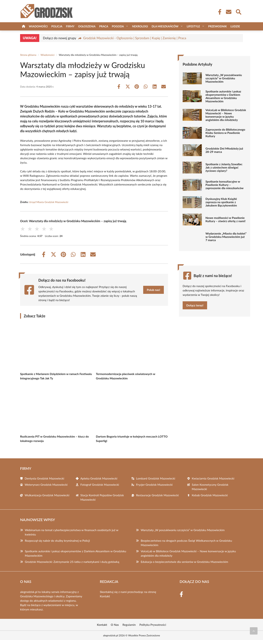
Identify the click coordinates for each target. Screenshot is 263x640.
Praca (103, 26)
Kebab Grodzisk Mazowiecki (210, 495)
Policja (56, 26)
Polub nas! (153, 289)
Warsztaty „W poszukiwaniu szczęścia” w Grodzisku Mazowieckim (223, 78)
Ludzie (235, 26)
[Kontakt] (228, 11)
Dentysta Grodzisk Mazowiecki (44, 478)
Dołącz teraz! (194, 305)
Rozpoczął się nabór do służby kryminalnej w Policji (57, 540)
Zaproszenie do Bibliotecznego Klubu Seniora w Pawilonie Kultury (225, 133)
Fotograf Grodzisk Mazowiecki (99, 484)
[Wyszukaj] (238, 11)
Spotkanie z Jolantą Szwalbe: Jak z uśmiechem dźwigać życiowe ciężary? (224, 167)
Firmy (70, 26)
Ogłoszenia (87, 26)
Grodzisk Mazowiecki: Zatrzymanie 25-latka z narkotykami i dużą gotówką (72, 561)
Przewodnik (217, 26)
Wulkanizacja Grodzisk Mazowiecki (47, 495)
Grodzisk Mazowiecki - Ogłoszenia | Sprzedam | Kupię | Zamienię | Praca (134, 38)
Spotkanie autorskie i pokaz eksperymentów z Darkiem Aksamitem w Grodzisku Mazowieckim (223, 96)
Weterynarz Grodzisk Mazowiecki (46, 484)
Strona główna (28, 54)
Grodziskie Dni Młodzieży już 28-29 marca (224, 150)
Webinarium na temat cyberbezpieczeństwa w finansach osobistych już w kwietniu (71, 532)
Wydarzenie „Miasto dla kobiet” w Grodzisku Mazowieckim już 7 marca (226, 237)
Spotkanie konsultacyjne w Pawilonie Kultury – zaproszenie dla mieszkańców (224, 185)
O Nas (115, 624)
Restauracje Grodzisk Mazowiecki (157, 495)
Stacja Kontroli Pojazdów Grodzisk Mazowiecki (102, 497)
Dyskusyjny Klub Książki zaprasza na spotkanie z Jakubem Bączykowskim (221, 202)
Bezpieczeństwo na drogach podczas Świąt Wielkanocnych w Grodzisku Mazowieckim (186, 543)
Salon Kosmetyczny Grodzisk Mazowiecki (210, 487)
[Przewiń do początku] (254, 631)
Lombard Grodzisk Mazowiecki (155, 478)
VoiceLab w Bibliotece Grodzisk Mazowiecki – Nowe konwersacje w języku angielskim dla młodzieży (225, 114)
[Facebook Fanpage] (218, 11)
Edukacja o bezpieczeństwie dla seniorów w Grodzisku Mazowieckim (184, 561)
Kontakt (105, 596)
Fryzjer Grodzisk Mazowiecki (154, 484)
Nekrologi (140, 26)
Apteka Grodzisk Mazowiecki (98, 478)
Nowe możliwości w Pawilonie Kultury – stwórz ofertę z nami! (225, 219)
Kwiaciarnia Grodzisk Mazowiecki (213, 478)
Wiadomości (38, 26)
